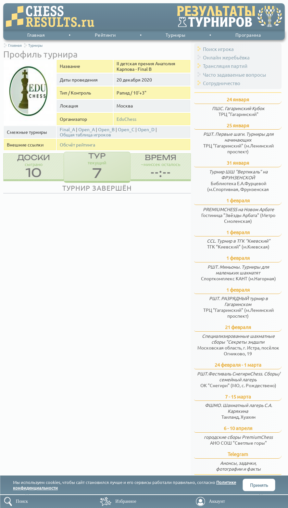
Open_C (126, 129)
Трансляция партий (225, 66)
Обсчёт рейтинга (77, 144)
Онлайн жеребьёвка (226, 57)
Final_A (67, 129)
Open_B (106, 129)
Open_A (86, 129)
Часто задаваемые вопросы (234, 74)
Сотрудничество (221, 83)
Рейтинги (105, 35)
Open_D (146, 129)
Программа (248, 35)
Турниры (176, 35)
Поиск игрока (218, 49)
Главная (36, 35)
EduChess (126, 119)
